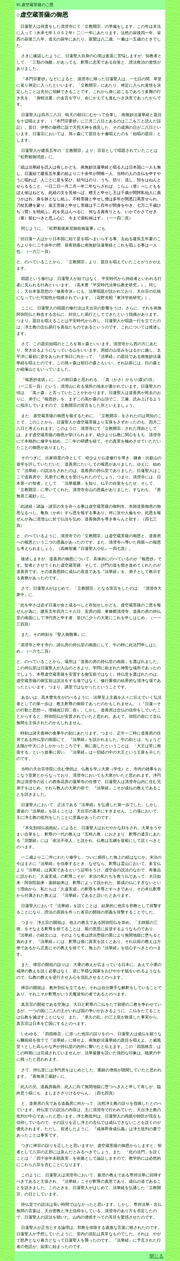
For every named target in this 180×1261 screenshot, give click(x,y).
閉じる (157, 1256)
